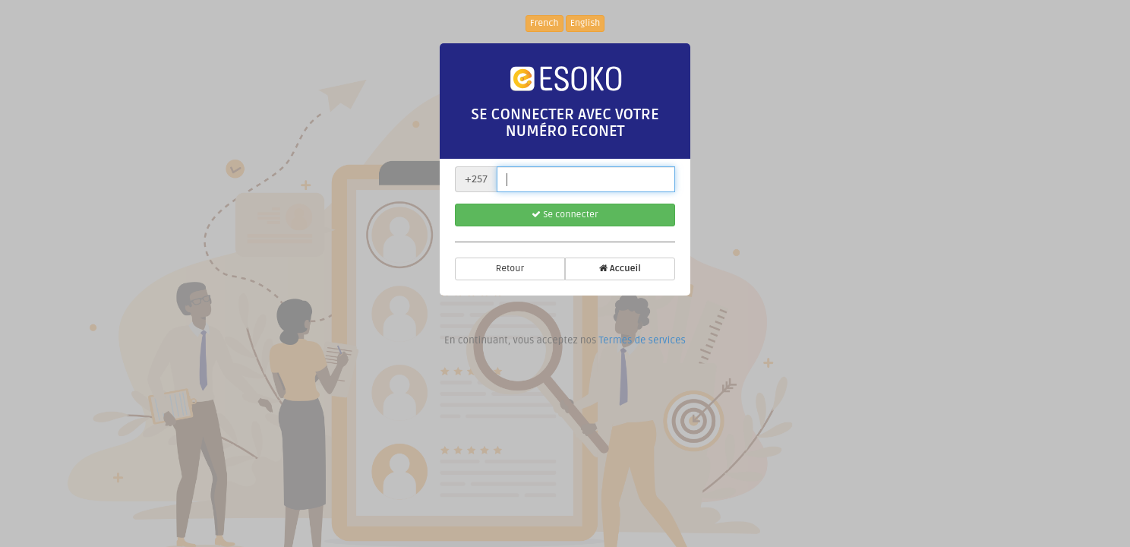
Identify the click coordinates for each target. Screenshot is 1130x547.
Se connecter (565, 214)
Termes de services (641, 340)
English (585, 23)
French (544, 23)
